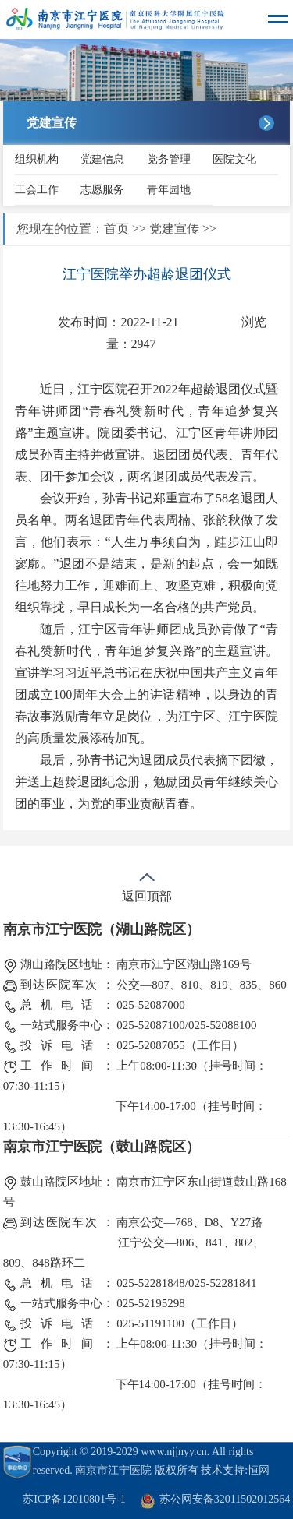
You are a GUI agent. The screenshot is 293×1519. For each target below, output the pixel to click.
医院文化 (234, 159)
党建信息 (102, 159)
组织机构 (37, 159)
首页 (116, 228)
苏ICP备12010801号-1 (74, 1499)
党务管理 (169, 159)
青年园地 (169, 190)
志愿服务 (102, 190)
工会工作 (37, 190)
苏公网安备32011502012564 (224, 1499)
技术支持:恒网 (235, 1470)
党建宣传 (174, 228)
